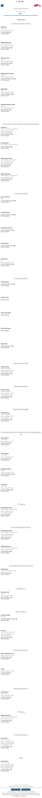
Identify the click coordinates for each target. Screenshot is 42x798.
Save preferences (26, 789)
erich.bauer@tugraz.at (6, 134)
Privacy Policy (18, 786)
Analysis (26, 791)
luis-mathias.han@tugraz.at (7, 214)
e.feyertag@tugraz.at (6, 373)
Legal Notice (12, 786)
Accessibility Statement (27, 786)
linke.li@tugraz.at (5, 672)
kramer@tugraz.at (5, 458)
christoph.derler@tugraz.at (7, 284)
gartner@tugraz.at (5, 443)
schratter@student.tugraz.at (7, 245)
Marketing (32, 791)
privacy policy (14, 794)
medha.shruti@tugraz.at (6, 94)
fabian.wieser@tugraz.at (6, 264)
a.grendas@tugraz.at (6, 63)
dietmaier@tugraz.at (6, 146)
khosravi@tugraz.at (5, 657)
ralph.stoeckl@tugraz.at (6, 346)
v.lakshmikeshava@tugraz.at (7, 78)
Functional (20, 791)
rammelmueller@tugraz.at (7, 474)
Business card (4, 33)
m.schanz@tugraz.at (5, 746)
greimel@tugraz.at (5, 572)
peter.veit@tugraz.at (5, 637)
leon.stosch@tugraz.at (6, 489)
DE (17, 2)
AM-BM (19, 11)
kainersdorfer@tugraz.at (6, 230)
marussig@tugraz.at (5, 179)
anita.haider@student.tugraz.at (8, 618)
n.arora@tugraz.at (5, 32)
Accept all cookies (15, 789)
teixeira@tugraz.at (5, 109)
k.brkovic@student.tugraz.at (7, 200)
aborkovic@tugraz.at (6, 47)
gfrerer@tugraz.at (5, 165)
